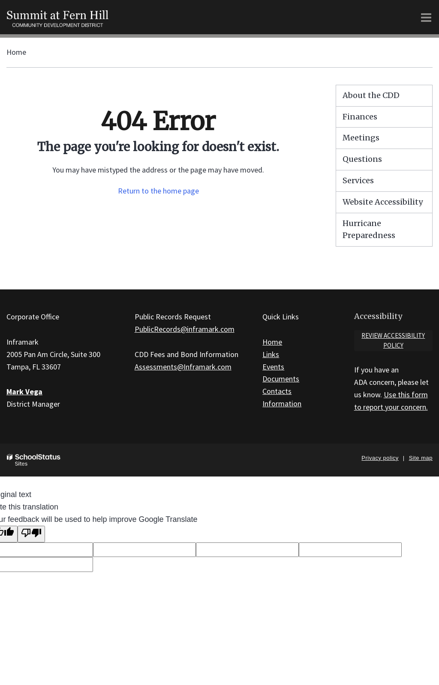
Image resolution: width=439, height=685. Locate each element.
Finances (360, 117)
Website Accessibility (383, 202)
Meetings (361, 138)
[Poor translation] (31, 534)
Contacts (277, 391)
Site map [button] (421, 458)
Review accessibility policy (393, 340)
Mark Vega (24, 391)
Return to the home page (158, 191)
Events (273, 367)
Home (16, 52)
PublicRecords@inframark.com (185, 329)
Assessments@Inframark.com (183, 367)
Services (358, 180)
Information (281, 403)
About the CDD (371, 95)
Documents (280, 379)
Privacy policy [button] (379, 458)
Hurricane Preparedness (369, 229)
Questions (362, 159)
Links (270, 354)
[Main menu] (426, 17)
